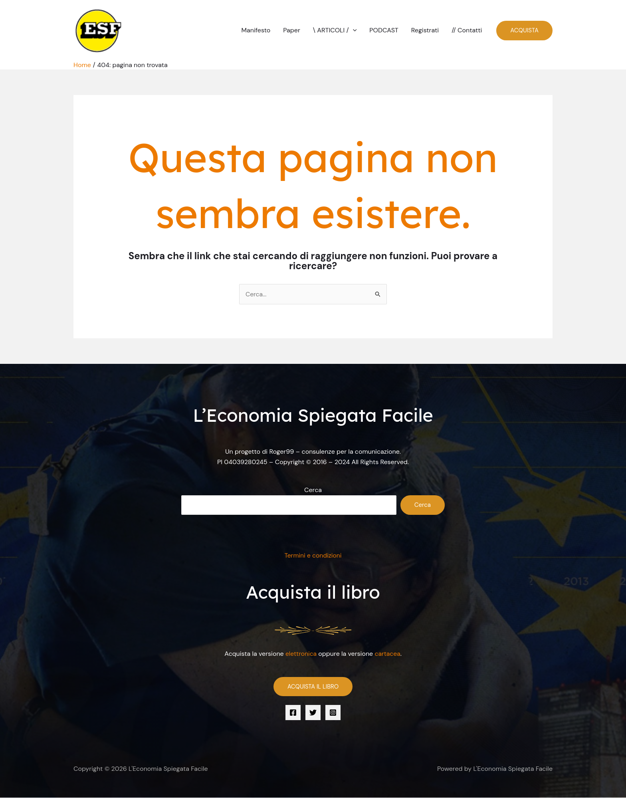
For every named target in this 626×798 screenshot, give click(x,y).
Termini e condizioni (313, 556)
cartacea (388, 654)
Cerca (313, 490)
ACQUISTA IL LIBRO (313, 687)
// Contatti (467, 30)
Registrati (425, 30)
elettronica (301, 654)
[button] (353, 30)
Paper (291, 30)
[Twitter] (313, 712)
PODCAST (383, 30)
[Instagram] (333, 712)
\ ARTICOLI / (335, 30)
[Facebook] (293, 712)
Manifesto (256, 30)
